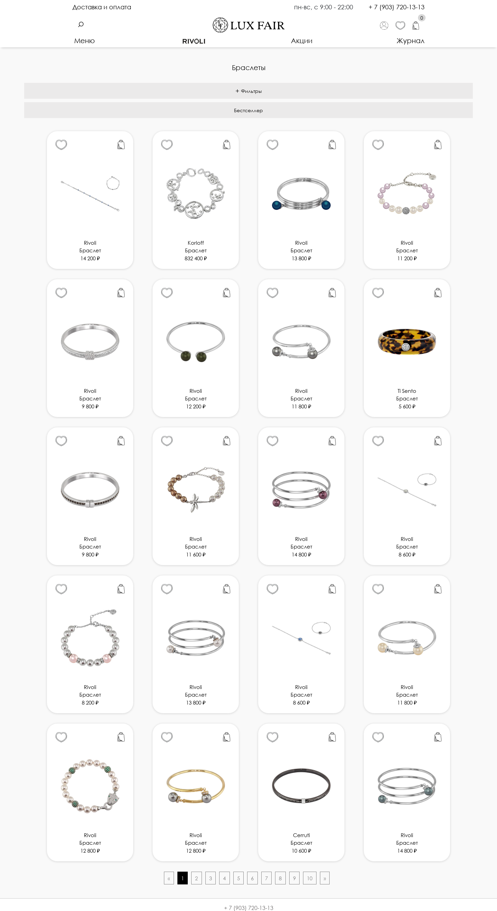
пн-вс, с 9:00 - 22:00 (324, 7)
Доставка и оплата (101, 7)
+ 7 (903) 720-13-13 (397, 7)
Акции (301, 40)
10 (309, 878)
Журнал (411, 40)
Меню (84, 40)
